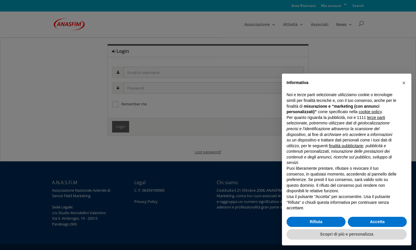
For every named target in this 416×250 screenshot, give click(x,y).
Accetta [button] (377, 221)
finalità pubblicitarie (346, 145)
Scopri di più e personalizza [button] (346, 234)
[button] (403, 82)
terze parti (376, 117)
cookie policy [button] (370, 111)
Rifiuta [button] (316, 221)
